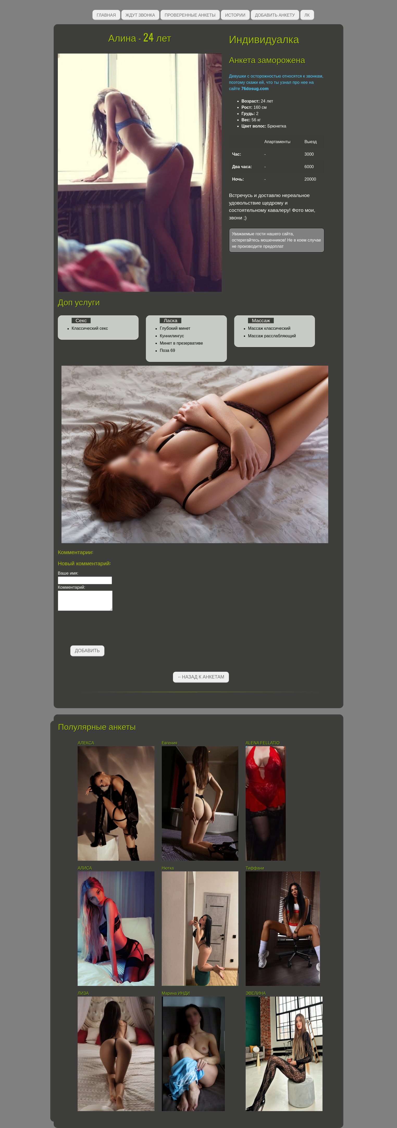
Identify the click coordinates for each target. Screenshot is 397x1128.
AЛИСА (85, 868)
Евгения (169, 743)
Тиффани (255, 868)
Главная (106, 15)
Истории (235, 15)
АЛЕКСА (86, 743)
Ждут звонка (140, 15)
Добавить (87, 650)
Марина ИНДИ (176, 993)
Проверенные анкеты (190, 15)
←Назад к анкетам (200, 677)
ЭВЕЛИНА (256, 993)
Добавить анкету (275, 15)
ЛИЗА (84, 993)
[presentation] (97, 629)
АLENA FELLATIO (263, 743)
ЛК (307, 15)
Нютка (168, 868)
